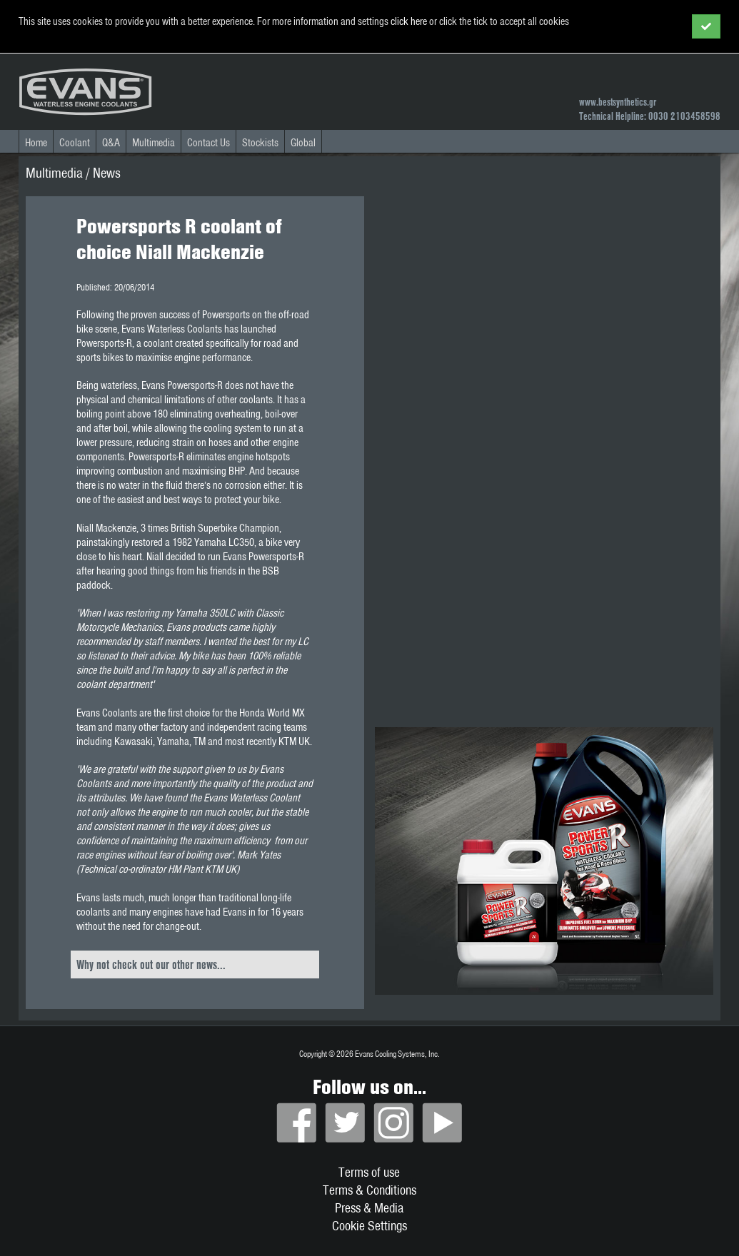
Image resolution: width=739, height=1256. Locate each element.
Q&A (111, 143)
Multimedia (153, 143)
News (107, 172)
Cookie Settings (369, 1226)
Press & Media (369, 1208)
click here (409, 21)
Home (36, 143)
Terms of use (369, 1172)
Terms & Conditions (369, 1190)
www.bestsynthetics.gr (617, 102)
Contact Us (208, 143)
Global (303, 143)
